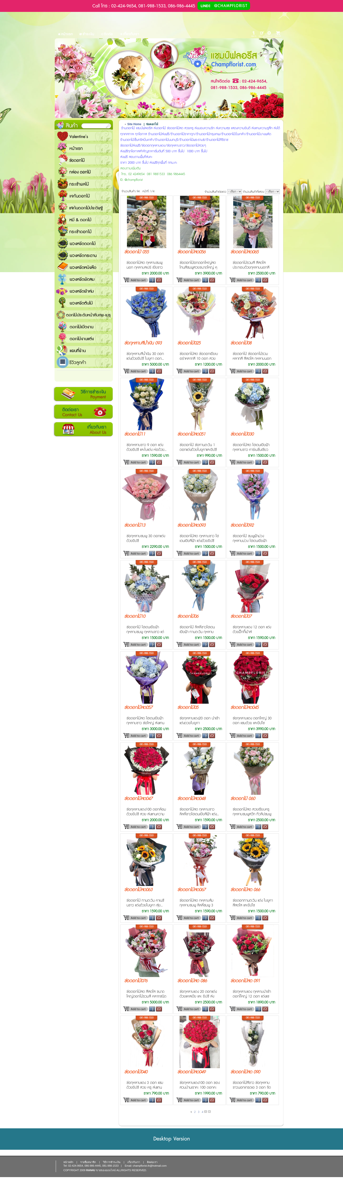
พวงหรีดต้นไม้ (84, 303)
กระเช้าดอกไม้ (84, 231)
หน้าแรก (84, 148)
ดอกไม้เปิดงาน (84, 326)
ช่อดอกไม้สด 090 (245, 1072)
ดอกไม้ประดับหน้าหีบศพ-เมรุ (84, 314)
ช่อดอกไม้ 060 (242, 799)
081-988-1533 (146, 197)
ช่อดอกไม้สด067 (191, 890)
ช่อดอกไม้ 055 (136, 252)
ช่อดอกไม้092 (241, 525)
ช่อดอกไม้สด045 (244, 708)
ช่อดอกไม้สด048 (191, 799)
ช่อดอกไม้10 (134, 617)
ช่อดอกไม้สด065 (244, 252)
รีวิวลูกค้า (84, 362)
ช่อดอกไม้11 (134, 434)
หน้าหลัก (68, 1162)
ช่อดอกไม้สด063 (138, 890)
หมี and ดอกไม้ (84, 219)
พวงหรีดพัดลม (84, 279)
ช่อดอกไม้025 (188, 343)
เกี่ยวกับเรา (83, 429)
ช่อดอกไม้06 (187, 617)
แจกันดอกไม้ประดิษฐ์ (84, 207)
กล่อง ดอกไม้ (84, 172)
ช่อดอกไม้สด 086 (192, 981)
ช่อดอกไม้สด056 (191, 252)
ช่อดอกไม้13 (134, 525)
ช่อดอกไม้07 (240, 617)
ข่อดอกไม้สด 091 (245, 981)
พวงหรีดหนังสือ (84, 267)
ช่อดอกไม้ (84, 160)
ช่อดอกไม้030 (241, 434)
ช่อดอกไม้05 (187, 708)
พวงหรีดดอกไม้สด (84, 243)
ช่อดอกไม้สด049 (191, 1072)
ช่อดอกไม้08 (240, 343)
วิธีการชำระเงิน (83, 394)
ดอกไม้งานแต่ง (84, 338)
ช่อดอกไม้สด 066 (245, 890)
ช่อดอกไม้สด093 (191, 525)
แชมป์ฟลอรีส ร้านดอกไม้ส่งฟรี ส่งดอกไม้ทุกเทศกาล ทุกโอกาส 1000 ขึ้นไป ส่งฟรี (84, 350)
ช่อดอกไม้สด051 (191, 434)
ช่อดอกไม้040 (135, 1072)
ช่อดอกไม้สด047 (138, 799)
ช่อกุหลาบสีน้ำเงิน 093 (142, 343)
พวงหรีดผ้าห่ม (84, 291)
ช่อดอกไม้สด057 (138, 708)
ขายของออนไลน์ (106, 1170)
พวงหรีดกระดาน (84, 255)
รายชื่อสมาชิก (88, 1162)
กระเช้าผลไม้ (84, 184)
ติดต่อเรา (83, 411)
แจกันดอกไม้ (84, 195)
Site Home (134, 124)
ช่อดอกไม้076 (135, 981)
